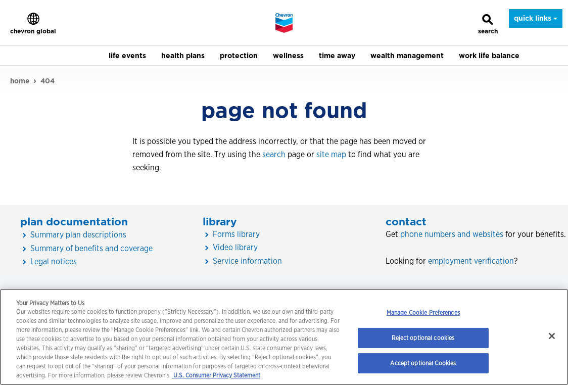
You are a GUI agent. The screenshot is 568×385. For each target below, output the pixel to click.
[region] (284, 337)
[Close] (552, 336)
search (274, 154)
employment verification (471, 261)
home (19, 81)
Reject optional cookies (423, 338)
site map (331, 154)
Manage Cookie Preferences (423, 312)
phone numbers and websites (451, 234)
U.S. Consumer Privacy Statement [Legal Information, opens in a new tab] (216, 375)
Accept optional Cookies (423, 363)
